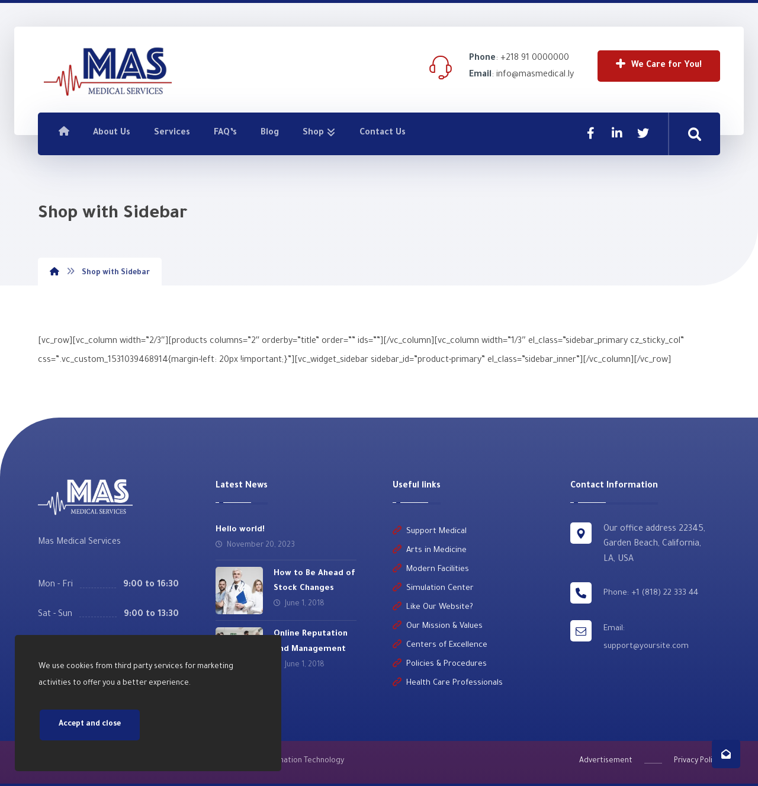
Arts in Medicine (430, 550)
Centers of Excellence (440, 645)
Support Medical (430, 531)
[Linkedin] (617, 133)
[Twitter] (643, 133)
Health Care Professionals (448, 683)
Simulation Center (433, 588)
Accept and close (90, 725)
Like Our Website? (433, 607)
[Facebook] (591, 133)
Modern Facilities (431, 569)
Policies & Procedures (440, 664)
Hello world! (240, 529)
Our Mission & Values (438, 626)
